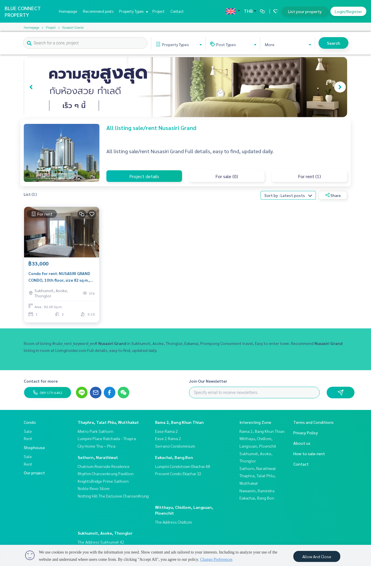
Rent (28, 438)
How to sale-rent (309, 453)
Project (158, 11)
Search (333, 43)
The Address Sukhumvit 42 (101, 542)
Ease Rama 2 (166, 431)
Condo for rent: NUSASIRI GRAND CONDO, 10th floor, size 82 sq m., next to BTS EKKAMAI (59, 277)
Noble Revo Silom (94, 488)
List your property (305, 11)
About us (301, 443)
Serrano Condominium (175, 446)
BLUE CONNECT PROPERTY (23, 11)
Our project (34, 472)
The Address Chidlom (173, 522)
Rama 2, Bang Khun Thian (179, 422)
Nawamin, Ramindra (256, 490)
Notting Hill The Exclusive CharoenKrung (113, 495)
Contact (177, 11)
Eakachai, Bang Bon (174, 457)
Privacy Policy (305, 432)
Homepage (68, 11)
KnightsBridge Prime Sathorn (103, 481)
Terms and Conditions (313, 422)
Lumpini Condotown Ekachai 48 (182, 466)
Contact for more (41, 381)
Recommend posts (98, 11)
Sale (28, 431)
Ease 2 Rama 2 (168, 438)
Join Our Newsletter (208, 381)
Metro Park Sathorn (95, 431)
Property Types (133, 11)
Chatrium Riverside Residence (104, 466)
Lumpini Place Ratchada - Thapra (107, 438)
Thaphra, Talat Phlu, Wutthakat (108, 422)
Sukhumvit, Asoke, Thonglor (105, 533)
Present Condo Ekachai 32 (178, 473)
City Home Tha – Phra (96, 446)
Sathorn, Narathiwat (98, 457)
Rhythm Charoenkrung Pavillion (106, 473)
